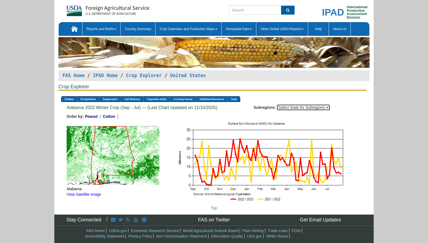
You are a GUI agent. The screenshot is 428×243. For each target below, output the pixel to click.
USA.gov (254, 236)
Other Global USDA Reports (282, 29)
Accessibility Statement (104, 236)
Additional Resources (211, 99)
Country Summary (138, 29)
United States (188, 75)
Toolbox (69, 99)
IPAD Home (105, 75)
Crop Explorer (144, 75)
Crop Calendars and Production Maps (188, 29)
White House (277, 236)
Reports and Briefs (101, 29)
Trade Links (278, 231)
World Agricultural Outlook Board (210, 231)
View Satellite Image (84, 194)
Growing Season (182, 99)
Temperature (110, 99)
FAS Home (74, 75)
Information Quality (227, 236)
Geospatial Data (239, 29)
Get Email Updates (320, 219)
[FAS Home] (94, 8)
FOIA (296, 231)
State (234, 99)
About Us (339, 29)
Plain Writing (253, 231)
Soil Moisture (132, 99)
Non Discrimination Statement (181, 236)
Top (214, 208)
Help (318, 29)
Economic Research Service (155, 231)
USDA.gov (118, 231)
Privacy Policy (140, 236)
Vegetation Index (157, 99)
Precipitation (88, 99)
